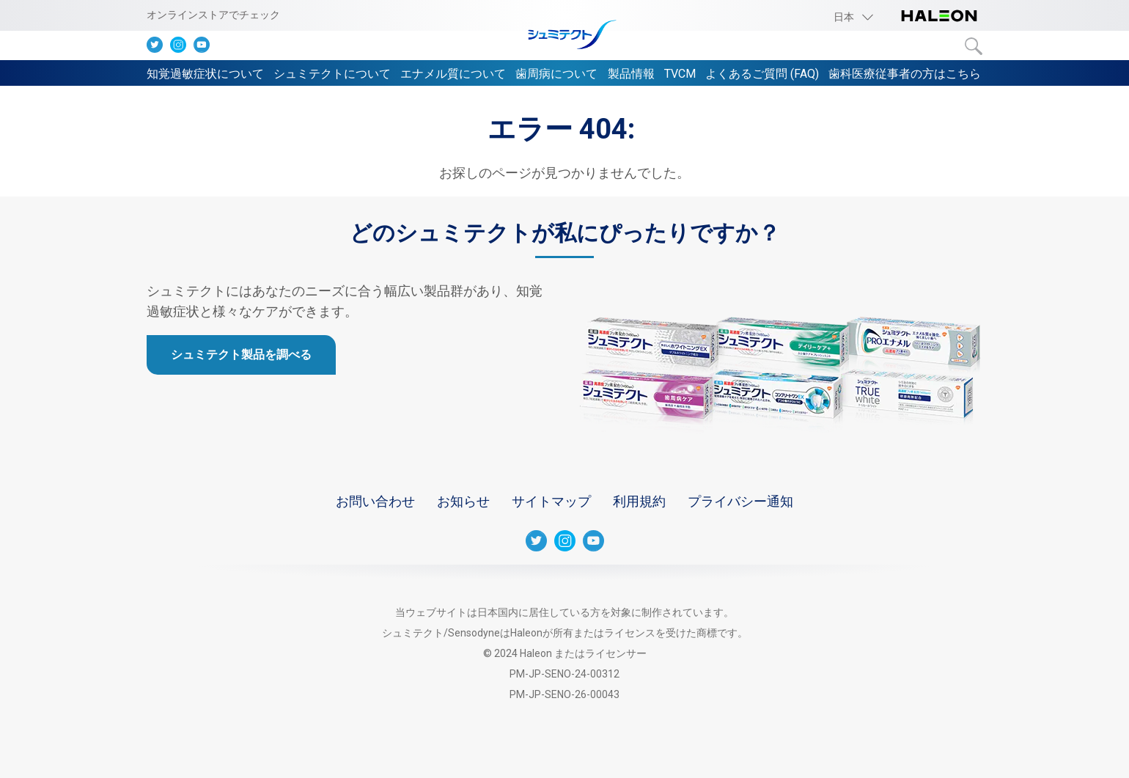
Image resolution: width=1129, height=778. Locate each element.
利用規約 (639, 501)
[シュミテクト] (564, 35)
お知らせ (463, 501)
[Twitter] (158, 48)
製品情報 (631, 74)
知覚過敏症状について (205, 74)
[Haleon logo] (939, 17)
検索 (973, 46)
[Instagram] (182, 48)
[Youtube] (205, 48)
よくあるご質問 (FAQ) (762, 74)
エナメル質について (453, 74)
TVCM (680, 74)
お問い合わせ (375, 501)
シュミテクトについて (332, 74)
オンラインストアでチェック (213, 15)
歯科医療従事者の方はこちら (904, 74)
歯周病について (556, 74)
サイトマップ (551, 501)
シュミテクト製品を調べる (241, 355)
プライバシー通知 (740, 501)
